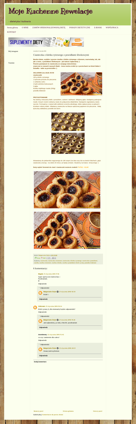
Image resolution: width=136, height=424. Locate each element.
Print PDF (40, 258)
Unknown (41, 306)
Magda (40, 274)
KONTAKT (11, 32)
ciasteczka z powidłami (89, 261)
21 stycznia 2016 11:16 (51, 274)
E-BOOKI (98, 28)
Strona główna (12, 28)
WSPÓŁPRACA (112, 28)
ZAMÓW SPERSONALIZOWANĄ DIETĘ (48, 28)
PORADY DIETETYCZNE (79, 28)
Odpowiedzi (44, 288)
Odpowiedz (42, 284)
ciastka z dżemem (45, 263)
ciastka (36, 263)
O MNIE (25, 28)
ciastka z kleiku (57, 263)
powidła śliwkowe (90, 263)
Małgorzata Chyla (49, 292)
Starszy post (97, 411)
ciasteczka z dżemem (55, 261)
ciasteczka (43, 261)
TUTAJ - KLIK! (83, 167)
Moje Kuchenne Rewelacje (50, 11)
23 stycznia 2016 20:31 (67, 348)
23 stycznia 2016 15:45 (56, 334)
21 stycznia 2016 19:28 (67, 320)
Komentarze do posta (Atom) (52, 414)
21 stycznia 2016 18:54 (54, 306)
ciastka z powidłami (68, 263)
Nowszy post (38, 411)
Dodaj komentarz (40, 362)
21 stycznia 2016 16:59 (67, 292)
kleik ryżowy (80, 263)
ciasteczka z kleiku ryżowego (72, 261)
